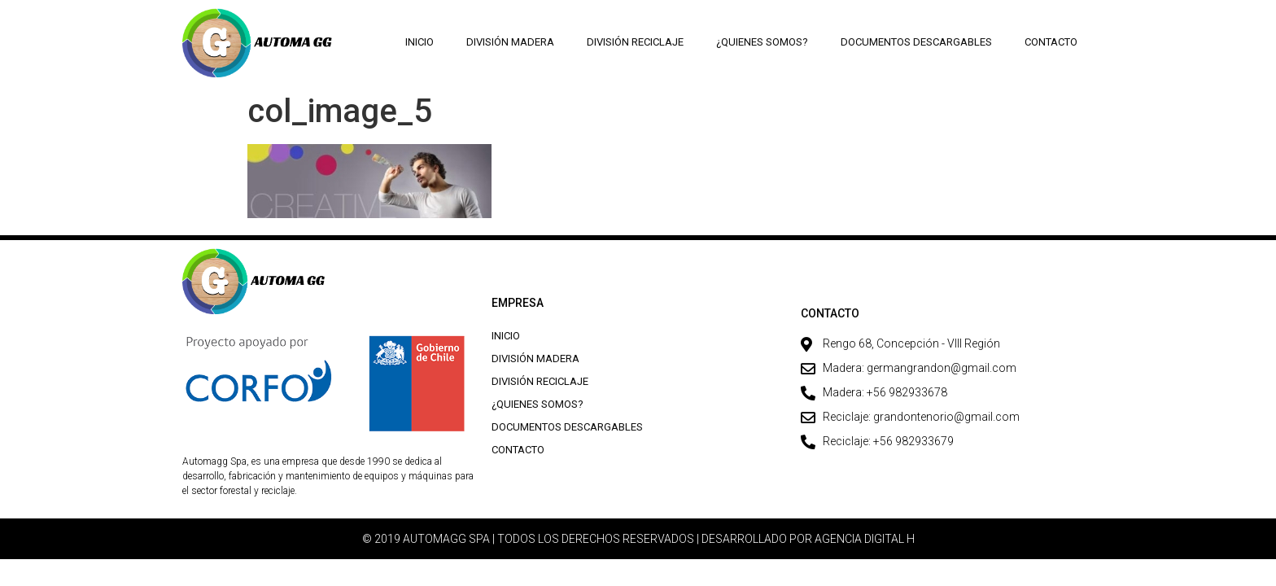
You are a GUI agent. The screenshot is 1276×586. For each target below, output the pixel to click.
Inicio (419, 42)
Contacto (1051, 42)
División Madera (510, 42)
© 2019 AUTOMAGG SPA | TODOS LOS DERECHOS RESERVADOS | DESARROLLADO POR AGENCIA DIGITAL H (638, 538)
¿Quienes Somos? (762, 42)
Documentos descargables (916, 42)
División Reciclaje (635, 42)
